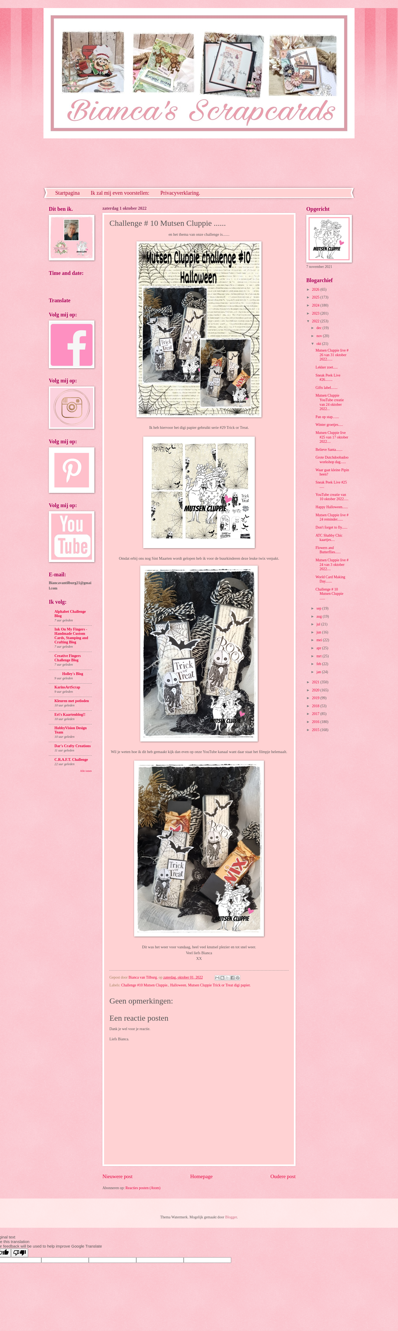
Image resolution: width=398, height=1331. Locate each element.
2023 (316, 313)
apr (319, 648)
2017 (316, 714)
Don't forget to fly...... (331, 527)
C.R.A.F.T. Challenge (71, 760)
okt (319, 344)
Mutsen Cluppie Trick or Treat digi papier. (219, 985)
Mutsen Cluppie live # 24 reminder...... (331, 517)
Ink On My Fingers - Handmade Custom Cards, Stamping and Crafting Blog (71, 635)
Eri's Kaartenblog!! (69, 715)
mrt (319, 656)
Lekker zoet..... (326, 367)
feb (319, 664)
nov (319, 336)
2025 (316, 297)
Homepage (201, 1176)
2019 (316, 698)
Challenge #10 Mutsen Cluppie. (144, 985)
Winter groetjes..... (329, 425)
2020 (316, 690)
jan (319, 672)
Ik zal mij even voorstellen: (120, 193)
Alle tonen (86, 770)
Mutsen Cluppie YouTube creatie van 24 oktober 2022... (329, 402)
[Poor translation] (19, 1252)
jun (319, 632)
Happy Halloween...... (331, 507)
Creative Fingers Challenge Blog (67, 658)
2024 (316, 305)
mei (319, 640)
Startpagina (67, 193)
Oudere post (283, 1176)
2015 (316, 730)
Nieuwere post (117, 1176)
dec (319, 328)
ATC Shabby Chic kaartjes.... (328, 537)
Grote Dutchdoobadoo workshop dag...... (331, 459)
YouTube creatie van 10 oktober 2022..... (331, 497)
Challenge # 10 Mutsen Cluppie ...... (329, 593)
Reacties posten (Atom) (143, 1188)
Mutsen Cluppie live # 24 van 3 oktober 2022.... (331, 564)
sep (319, 608)
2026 (316, 289)
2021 (316, 682)
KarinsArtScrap (67, 687)
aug (319, 616)
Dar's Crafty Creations (72, 746)
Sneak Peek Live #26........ (327, 377)
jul (318, 624)
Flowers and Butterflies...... (328, 550)
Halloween (178, 985)
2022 (316, 321)
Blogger (231, 1217)
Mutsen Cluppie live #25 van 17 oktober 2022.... (331, 437)
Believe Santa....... (328, 450)
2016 (316, 722)
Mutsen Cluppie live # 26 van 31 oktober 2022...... (331, 354)
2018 (316, 706)
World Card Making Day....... (330, 579)
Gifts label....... (326, 388)
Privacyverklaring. (180, 193)
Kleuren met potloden (71, 701)
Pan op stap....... (327, 417)
